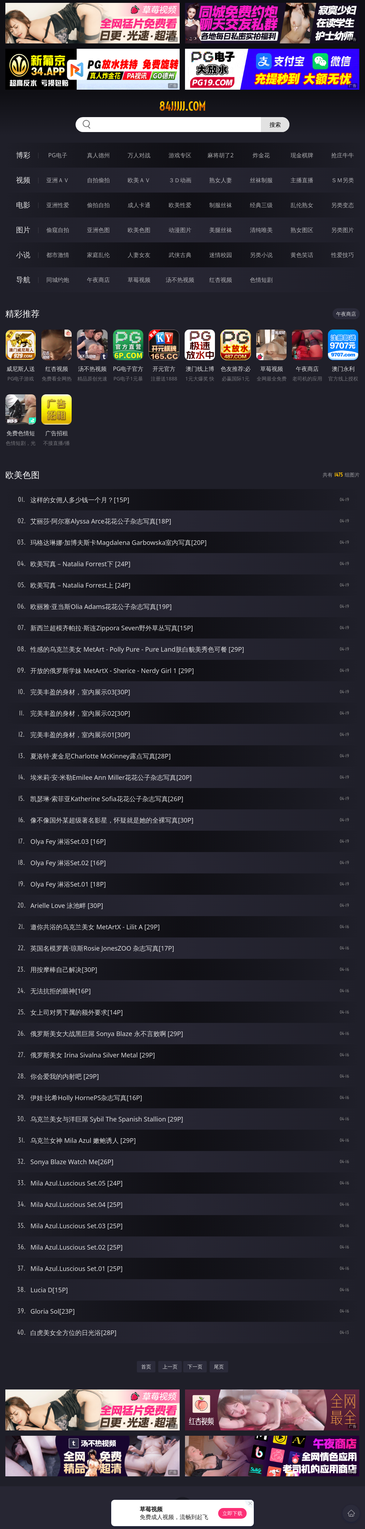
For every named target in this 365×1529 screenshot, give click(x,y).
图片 (23, 230)
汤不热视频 (180, 280)
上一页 (170, 1366)
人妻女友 (139, 255)
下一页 (194, 1366)
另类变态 (342, 205)
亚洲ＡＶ (57, 180)
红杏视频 (220, 280)
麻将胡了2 (220, 155)
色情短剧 (261, 280)
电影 (23, 205)
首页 (146, 1366)
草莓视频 (139, 280)
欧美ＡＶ (139, 180)
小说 (23, 254)
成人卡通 (139, 205)
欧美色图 (139, 230)
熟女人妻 (220, 180)
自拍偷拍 (98, 180)
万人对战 (139, 155)
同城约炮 (57, 280)
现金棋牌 (302, 155)
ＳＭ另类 (342, 180)
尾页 (219, 1366)
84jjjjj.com (182, 106)
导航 (23, 279)
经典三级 (261, 205)
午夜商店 (98, 280)
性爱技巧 (342, 255)
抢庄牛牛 (342, 155)
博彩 (23, 155)
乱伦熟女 (302, 205)
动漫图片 (180, 230)
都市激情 (57, 255)
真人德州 (98, 155)
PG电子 (57, 155)
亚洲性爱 (57, 205)
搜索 (275, 124)
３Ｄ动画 (180, 180)
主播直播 (302, 180)
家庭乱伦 (98, 255)
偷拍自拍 (98, 205)
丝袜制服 (261, 180)
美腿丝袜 (220, 230)
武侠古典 (180, 255)
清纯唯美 (261, 230)
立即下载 (232, 1513)
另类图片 (342, 230)
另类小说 (261, 255)
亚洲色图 (98, 230)
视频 (23, 180)
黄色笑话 (302, 255)
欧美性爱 (180, 205)
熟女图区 (302, 230)
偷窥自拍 (57, 230)
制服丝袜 (220, 205)
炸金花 (261, 155)
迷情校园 (220, 255)
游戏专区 (180, 155)
